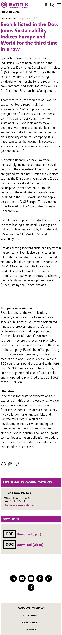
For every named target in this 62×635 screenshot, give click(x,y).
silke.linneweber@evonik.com (18, 505)
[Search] (52, 4)
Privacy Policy (31, 622)
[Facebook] (39, 578)
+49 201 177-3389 (20, 498)
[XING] (31, 587)
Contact (31, 629)
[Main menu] (59, 4)
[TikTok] (48, 578)
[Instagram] (31, 578)
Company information (31, 608)
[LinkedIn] (13, 578)
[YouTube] (22, 578)
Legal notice (31, 615)
